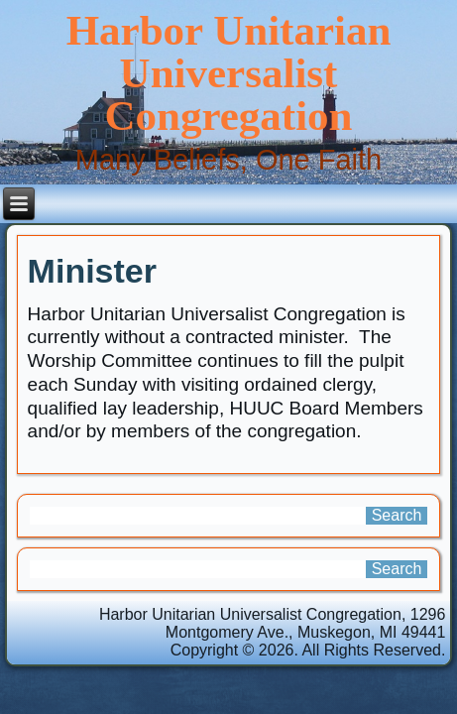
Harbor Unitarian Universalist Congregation (229, 73)
